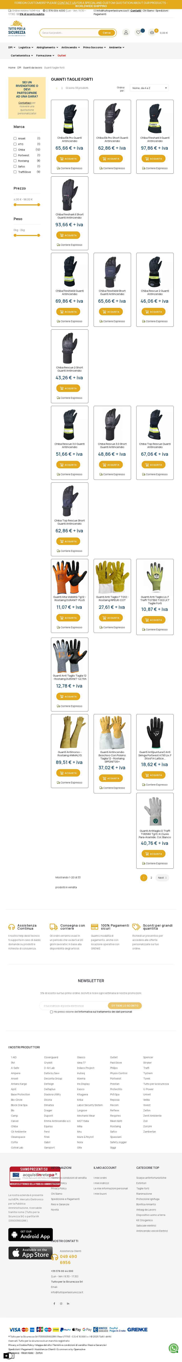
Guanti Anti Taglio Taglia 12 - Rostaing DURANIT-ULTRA (70, 677)
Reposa (114, 1099)
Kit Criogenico (144, 1220)
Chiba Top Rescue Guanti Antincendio (155, 445)
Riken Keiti (116, 1121)
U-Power (148, 1089)
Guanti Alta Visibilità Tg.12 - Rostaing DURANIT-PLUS (69, 598)
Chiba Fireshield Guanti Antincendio (70, 292)
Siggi (113, 1147)
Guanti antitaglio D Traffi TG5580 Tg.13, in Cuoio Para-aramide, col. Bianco (155, 834)
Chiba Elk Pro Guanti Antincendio (69, 139)
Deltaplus (49, 1089)
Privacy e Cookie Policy (21, 1345)
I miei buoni (100, 1193)
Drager (48, 1110)
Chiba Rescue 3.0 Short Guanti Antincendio (112, 445)
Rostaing (28, 160)
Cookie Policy (59, 1183)
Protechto (116, 1089)
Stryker (147, 1062)
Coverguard (51, 1057)
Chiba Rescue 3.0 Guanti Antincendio (70, 445)
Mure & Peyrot (85, 1137)
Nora (80, 1142)
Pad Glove (116, 1062)
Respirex (115, 1115)
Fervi (47, 1131)
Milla (79, 1126)
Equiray (48, 1126)
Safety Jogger (118, 1142)
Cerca (107, 32)
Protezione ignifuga (147, 1199)
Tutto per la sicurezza (156, 1083)
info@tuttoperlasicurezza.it (113, 10)
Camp (14, 1115)
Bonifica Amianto (146, 1204)
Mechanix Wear (86, 1115)
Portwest (28, 155)
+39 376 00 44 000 (62, 1271)
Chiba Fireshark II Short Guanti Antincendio (70, 216)
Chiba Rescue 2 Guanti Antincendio (155, 292)
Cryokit (48, 1062)
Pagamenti (100, 14)
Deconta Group (53, 1078)
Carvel (14, 1121)
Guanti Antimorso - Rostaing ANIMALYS (70, 754)
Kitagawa (82, 1094)
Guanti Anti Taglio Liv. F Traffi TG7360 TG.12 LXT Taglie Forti (155, 600)
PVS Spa (114, 1094)
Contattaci (24, 102)
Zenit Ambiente (152, 1115)
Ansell (28, 138)
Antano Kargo (19, 1083)
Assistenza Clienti (45, 1349)
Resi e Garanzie (60, 1204)
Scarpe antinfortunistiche (151, 1177)
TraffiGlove (28, 172)
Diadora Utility (52, 1094)
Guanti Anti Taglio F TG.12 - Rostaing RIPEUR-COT (112, 598)
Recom (114, 1105)
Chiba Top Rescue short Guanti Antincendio (69, 522)
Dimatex (49, 1105)
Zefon (146, 1110)
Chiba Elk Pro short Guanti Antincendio (112, 139)
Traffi (146, 1068)
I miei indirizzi (101, 1183)
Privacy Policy (58, 1188)
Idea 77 (81, 1062)
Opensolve (79, 1349)
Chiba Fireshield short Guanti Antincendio (112, 292)
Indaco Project (85, 1068)
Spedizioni (162, 10)
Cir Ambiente (18, 1131)
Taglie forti (142, 1188)
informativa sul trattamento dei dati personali (105, 1011)
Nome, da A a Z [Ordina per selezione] (150, 88)
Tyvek (146, 1078)
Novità (55, 1209)
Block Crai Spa (19, 1105)
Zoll (145, 1121)
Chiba (28, 149)
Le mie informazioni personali (111, 1188)
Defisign (49, 1083)
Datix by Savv (51, 1073)
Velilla (146, 1099)
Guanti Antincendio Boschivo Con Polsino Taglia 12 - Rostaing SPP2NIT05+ (112, 757)
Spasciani (115, 1137)
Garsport (49, 1147)
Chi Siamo (148, 10)
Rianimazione (144, 1193)
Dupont (48, 1115)
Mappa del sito (44, 1345)
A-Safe (15, 1068)
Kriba (80, 1099)
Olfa (79, 1147)
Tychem (148, 1073)
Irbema (81, 1078)
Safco (28, 166)
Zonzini (147, 1126)
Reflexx (114, 1110)
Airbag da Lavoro (146, 1209)
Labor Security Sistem (90, 1105)
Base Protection (20, 1094)
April (13, 1089)
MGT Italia (83, 1121)
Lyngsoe (82, 1110)
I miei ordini (100, 1177)
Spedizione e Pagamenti (65, 1199)
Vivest (147, 1105)
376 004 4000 (57, 10)
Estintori (141, 1183)
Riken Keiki (27, 1353)
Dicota (48, 1099)
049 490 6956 (68, 1259)
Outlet (114, 1057)
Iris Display (83, 1083)
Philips (114, 1068)
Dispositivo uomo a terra (150, 1215)
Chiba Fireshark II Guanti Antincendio (155, 139)
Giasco (81, 1057)
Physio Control (118, 1073)
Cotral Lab (17, 1147)
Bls (12, 1110)
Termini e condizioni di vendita (69, 1177)
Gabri (47, 1142)
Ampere (15, 1073)
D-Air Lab (49, 1068)
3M (13, 1062)
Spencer (148, 1057)
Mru (79, 1131)
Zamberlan (149, 1131)
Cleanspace (18, 1137)
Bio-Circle (16, 1099)
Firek (47, 1137)
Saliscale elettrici (146, 1225)
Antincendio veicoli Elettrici (152, 1230)
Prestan (114, 1083)
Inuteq (81, 1073)
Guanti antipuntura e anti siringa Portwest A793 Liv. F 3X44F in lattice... (154, 755)
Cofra (14, 1142)
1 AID (14, 1057)
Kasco (80, 1089)
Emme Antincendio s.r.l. (57, 1121)
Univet (147, 1094)
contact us (66, 3)
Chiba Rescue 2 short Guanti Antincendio (69, 369)
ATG (28, 144)
